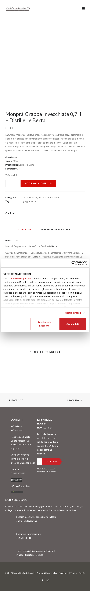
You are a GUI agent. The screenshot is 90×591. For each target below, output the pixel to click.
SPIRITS (33, 197)
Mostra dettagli (73, 313)
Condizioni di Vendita (68, 573)
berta (33, 201)
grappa (26, 201)
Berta (54, 246)
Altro (25, 197)
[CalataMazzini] (17, 8)
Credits (82, 573)
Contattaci (17, 430)
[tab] (56, 231)
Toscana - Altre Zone (48, 197)
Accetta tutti (72, 324)
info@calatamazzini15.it (23, 462)
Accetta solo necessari (44, 324)
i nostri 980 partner (20, 278)
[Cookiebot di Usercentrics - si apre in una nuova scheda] (74, 263)
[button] (83, 8)
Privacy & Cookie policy (47, 573)
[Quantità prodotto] (12, 183)
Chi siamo (17, 426)
